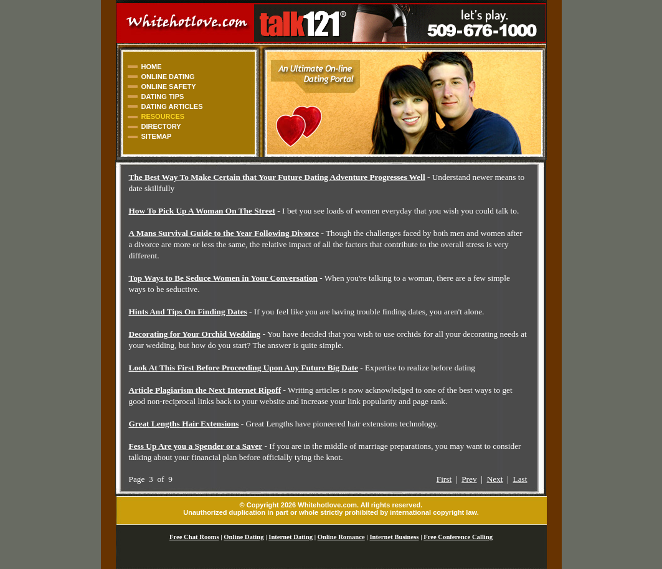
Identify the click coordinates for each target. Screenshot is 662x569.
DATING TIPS (162, 96)
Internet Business (393, 537)
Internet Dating (290, 537)
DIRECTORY (161, 126)
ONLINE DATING (168, 76)
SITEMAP (156, 136)
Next (495, 479)
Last (520, 479)
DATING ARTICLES (172, 106)
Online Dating (243, 537)
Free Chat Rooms (194, 537)
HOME (151, 66)
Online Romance (341, 537)
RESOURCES (163, 116)
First (444, 479)
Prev (468, 479)
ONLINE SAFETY (168, 86)
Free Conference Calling (458, 537)
